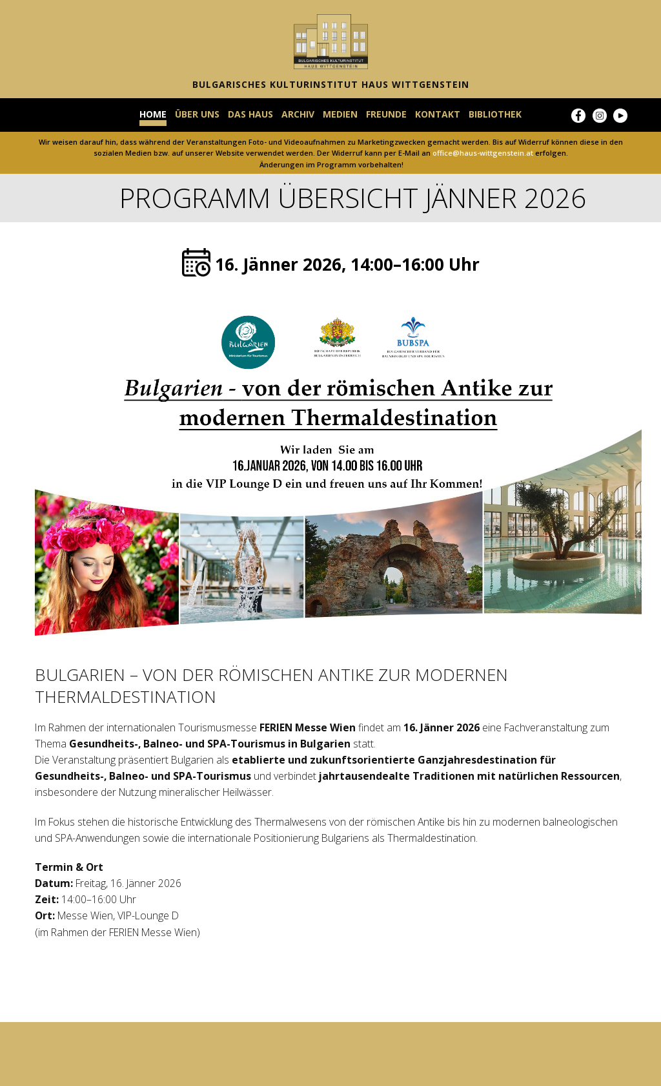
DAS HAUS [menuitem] (250, 114)
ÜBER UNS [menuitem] (197, 114)
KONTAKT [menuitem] (437, 114)
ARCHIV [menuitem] (297, 114)
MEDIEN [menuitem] (340, 114)
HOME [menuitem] (153, 114)
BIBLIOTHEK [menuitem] (495, 114)
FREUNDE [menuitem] (386, 114)
